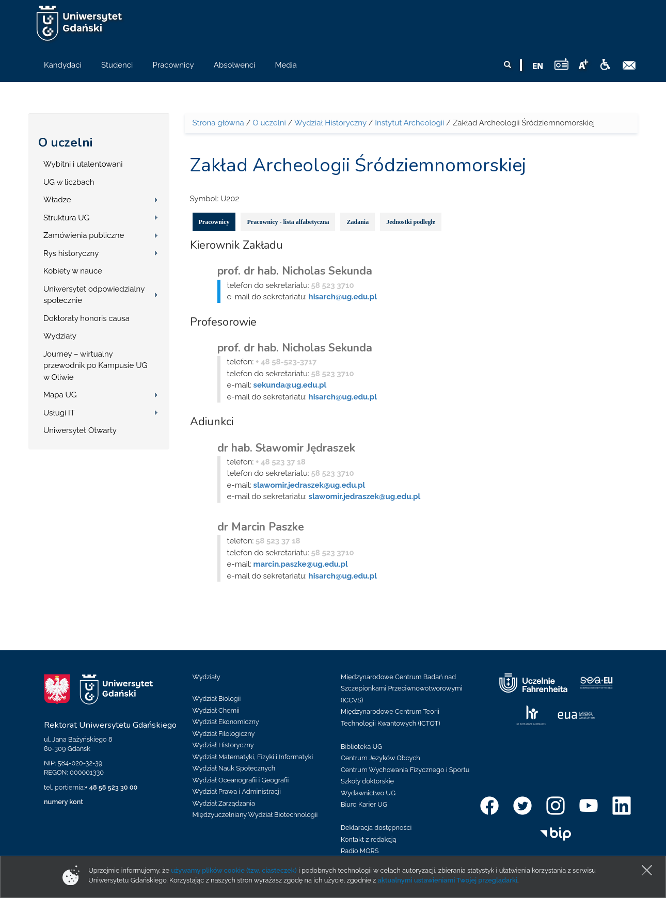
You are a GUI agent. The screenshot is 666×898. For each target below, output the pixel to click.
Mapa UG (60, 394)
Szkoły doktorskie (367, 781)
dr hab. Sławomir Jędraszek (286, 448)
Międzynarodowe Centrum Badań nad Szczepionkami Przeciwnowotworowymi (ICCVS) (402, 688)
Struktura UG (66, 217)
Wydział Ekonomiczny (226, 722)
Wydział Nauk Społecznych (234, 768)
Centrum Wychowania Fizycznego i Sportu (405, 770)
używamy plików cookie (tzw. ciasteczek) (234, 870)
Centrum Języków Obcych (380, 758)
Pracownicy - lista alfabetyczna (288, 222)
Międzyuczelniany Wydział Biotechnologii (255, 815)
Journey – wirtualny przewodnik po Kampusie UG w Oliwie (95, 365)
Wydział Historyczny (330, 122)
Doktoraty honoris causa (86, 318)
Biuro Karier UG (364, 804)
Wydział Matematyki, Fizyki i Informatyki (253, 757)
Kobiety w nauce (72, 271)
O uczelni (65, 142)
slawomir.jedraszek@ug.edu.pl (309, 485)
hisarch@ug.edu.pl (343, 296)
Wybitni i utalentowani (83, 164)
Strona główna (218, 122)
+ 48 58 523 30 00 (111, 787)
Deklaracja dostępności (376, 827)
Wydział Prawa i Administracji (237, 791)
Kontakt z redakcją (369, 839)
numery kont (63, 802)
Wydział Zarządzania (224, 803)
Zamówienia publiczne (83, 235)
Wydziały (59, 336)
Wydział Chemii (216, 710)
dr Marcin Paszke (260, 527)
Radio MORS (360, 851)
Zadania (357, 222)
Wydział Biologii (217, 698)
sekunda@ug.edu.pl (290, 385)
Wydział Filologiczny (224, 733)
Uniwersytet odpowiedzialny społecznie (94, 295)
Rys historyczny (71, 253)
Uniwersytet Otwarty (80, 430)
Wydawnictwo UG (368, 793)
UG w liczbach (68, 182)
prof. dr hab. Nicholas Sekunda (294, 271)
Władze (57, 199)
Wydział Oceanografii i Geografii (241, 780)
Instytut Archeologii (409, 122)
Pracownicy (214, 222)
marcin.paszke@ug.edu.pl (300, 564)
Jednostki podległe (410, 222)
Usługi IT (59, 413)
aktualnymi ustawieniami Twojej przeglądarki (447, 880)
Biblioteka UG (361, 746)
